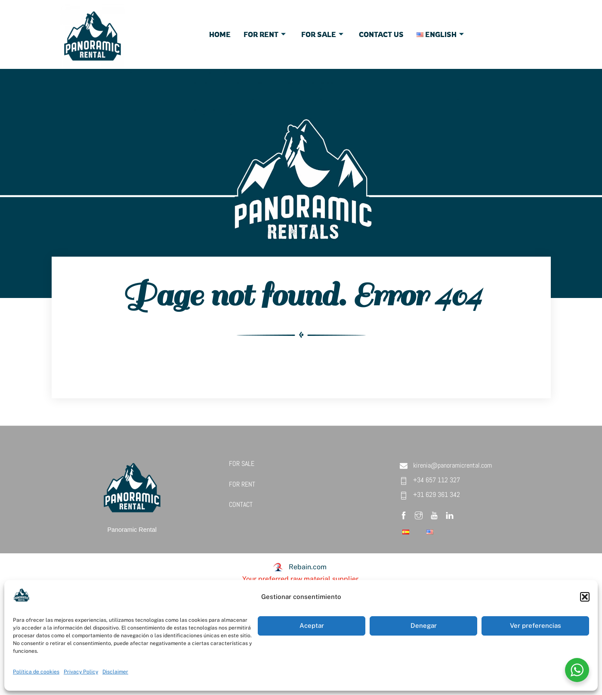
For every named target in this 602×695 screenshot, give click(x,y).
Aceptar (311, 625)
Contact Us (381, 34)
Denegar (424, 625)
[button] (584, 597)
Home (220, 34)
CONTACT (241, 504)
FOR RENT (242, 484)
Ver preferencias (535, 625)
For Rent (265, 34)
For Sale (322, 34)
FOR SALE (241, 463)
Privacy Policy (81, 672)
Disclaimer (115, 672)
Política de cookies (36, 672)
